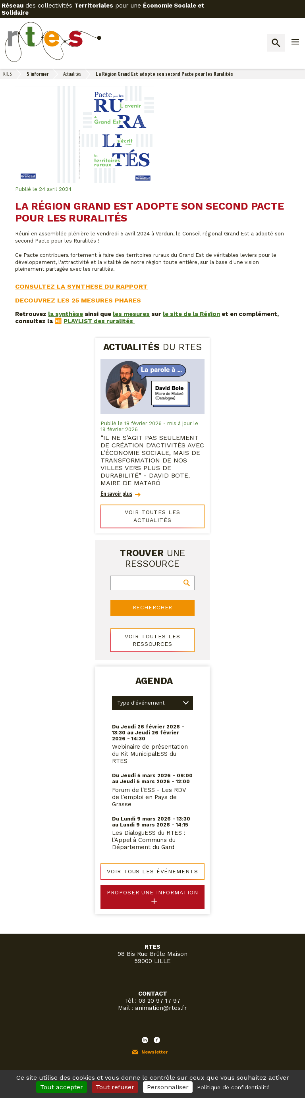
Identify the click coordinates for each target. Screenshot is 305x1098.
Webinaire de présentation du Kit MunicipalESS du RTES (150, 741)
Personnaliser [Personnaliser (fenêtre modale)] (168, 1087)
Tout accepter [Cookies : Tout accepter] (61, 1087)
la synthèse (65, 314)
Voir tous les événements (152, 858)
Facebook (157, 1024)
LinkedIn (145, 1024)
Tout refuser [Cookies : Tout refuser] (115, 1087)
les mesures (131, 314)
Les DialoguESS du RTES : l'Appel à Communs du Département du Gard (148, 827)
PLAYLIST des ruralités (99, 321)
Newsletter (154, 1036)
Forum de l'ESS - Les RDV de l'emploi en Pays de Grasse (149, 784)
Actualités (72, 74)
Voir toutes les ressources (152, 628)
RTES (7, 74)
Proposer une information (152, 877)
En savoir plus (116, 493)
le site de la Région (191, 314)
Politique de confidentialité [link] (233, 1087)
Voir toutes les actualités (152, 511)
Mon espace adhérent (54, 1067)
